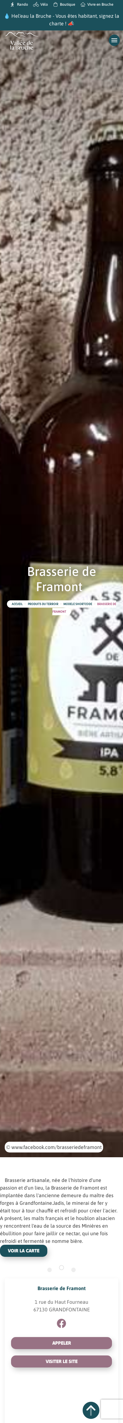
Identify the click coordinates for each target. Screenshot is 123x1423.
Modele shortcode (77, 604)
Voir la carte (23, 1250)
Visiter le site (62, 1361)
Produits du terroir (43, 604)
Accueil (17, 604)
